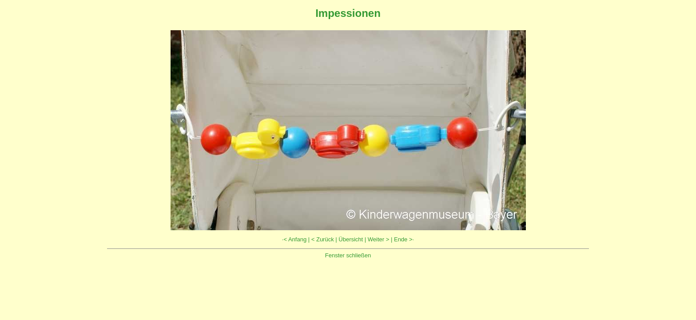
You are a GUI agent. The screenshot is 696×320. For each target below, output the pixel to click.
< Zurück (322, 239)
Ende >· (404, 239)
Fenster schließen (348, 255)
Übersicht (350, 239)
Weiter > (379, 239)
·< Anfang (294, 239)
